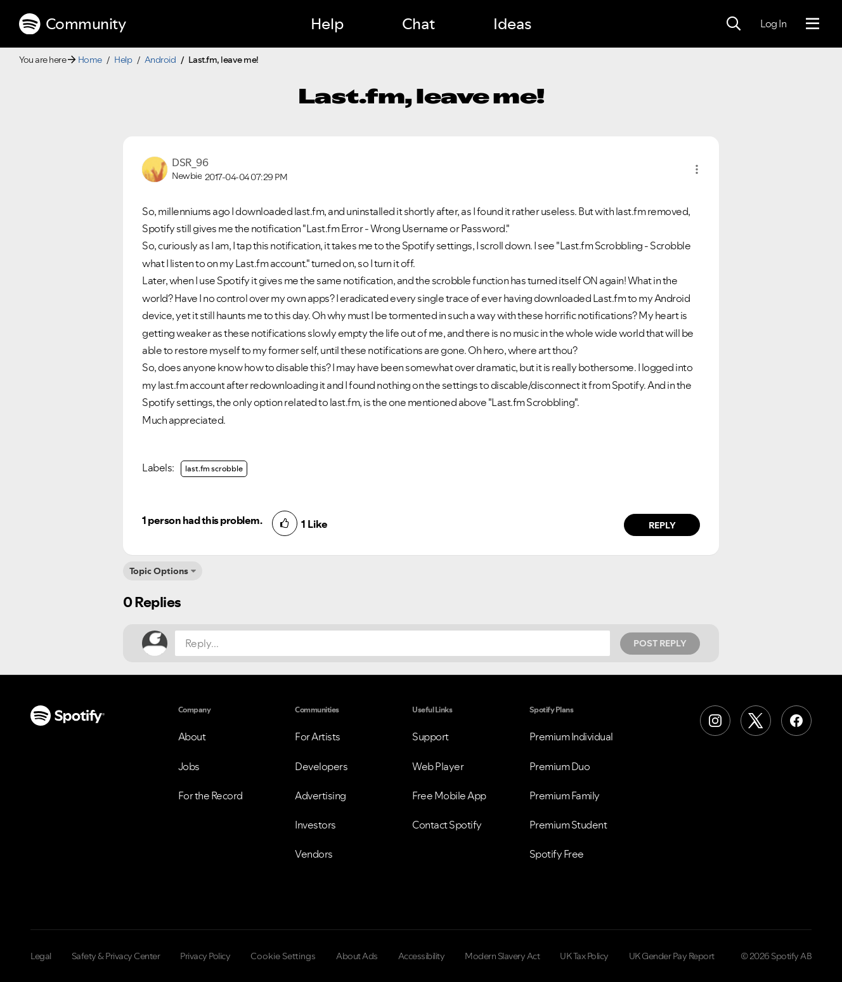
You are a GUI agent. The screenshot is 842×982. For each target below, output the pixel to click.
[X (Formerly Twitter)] (756, 720)
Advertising (320, 795)
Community (72, 24)
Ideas (512, 23)
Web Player (437, 766)
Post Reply (660, 643)
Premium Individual (571, 736)
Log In (773, 23)
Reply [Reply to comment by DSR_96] (662, 525)
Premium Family (564, 795)
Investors (315, 825)
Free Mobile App (449, 795)
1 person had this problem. (202, 520)
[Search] (733, 24)
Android (160, 59)
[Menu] (812, 24)
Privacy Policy (205, 956)
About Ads (357, 956)
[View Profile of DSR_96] (190, 162)
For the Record (210, 795)
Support (430, 736)
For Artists (317, 736)
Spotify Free (556, 854)
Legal (40, 956)
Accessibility (421, 956)
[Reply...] (392, 643)
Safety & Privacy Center (116, 956)
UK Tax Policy (584, 956)
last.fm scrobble (214, 468)
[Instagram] (715, 720)
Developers (321, 766)
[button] (696, 169)
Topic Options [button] (158, 571)
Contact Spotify (447, 825)
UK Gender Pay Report (672, 956)
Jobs (189, 766)
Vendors (314, 854)
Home (90, 59)
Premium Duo (559, 766)
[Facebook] (796, 720)
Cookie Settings (283, 956)
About (192, 736)
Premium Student (568, 825)
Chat (418, 23)
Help (327, 23)
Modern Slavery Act (502, 956)
